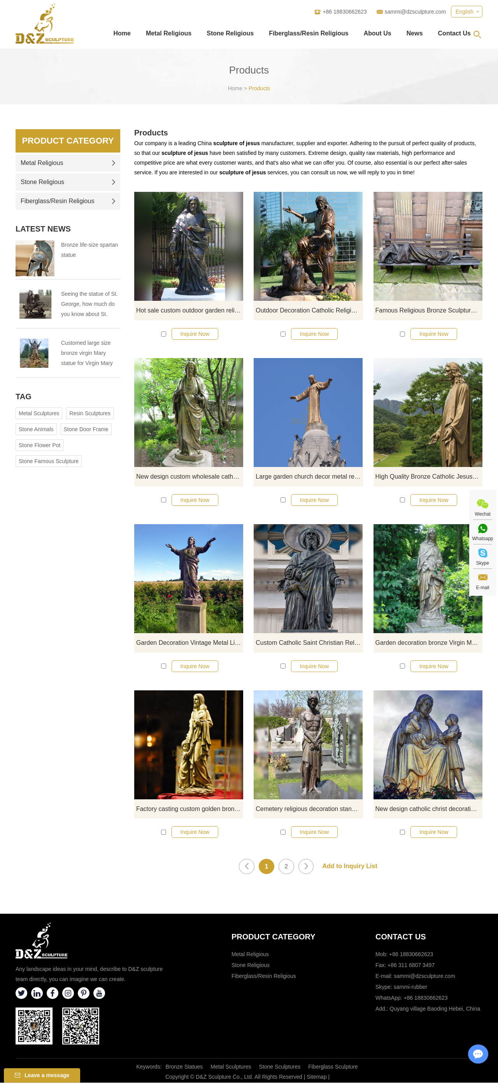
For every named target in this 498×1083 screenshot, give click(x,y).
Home (121, 33)
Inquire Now (194, 334)
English (464, 12)
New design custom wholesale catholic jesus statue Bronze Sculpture (189, 476)
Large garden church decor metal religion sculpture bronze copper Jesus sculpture (309, 476)
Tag (24, 396)
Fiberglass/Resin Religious (309, 33)
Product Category (68, 141)
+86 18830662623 (425, 998)
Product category (273, 937)
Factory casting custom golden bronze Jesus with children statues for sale (189, 809)
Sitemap (316, 1077)
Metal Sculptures (39, 413)
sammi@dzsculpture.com (415, 12)
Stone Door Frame (86, 429)
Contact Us (454, 33)
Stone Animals (36, 429)
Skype (482, 563)
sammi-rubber (410, 987)
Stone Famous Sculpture (49, 461)
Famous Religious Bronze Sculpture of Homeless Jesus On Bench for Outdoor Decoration (428, 310)
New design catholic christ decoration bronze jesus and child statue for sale (428, 809)
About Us (377, 33)
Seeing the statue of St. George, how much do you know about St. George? (89, 305)
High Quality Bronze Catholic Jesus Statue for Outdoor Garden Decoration (428, 476)
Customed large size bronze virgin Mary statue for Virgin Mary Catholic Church (87, 354)
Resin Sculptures (89, 413)
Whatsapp (482, 538)
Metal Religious (168, 33)
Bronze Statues (184, 1067)
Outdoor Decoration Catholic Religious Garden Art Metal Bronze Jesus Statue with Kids (309, 310)
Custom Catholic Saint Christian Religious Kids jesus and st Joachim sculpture (309, 642)
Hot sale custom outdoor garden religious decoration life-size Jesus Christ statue (189, 310)
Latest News (43, 229)
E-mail (482, 587)
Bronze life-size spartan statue (89, 250)
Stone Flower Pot (39, 445)
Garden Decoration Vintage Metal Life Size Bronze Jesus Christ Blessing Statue (189, 642)
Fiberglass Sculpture (333, 1067)
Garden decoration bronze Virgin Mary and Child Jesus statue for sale (428, 642)
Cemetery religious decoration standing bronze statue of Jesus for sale (309, 809)
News (415, 33)
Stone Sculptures (280, 1067)
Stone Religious (230, 33)
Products (259, 88)
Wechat (482, 514)
